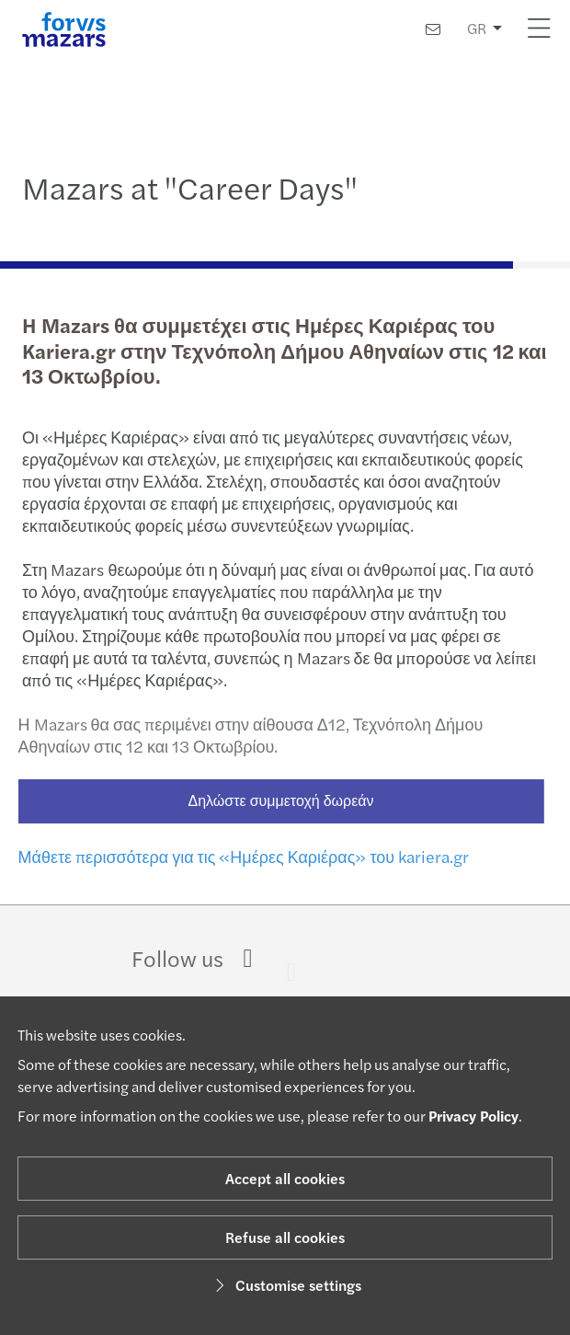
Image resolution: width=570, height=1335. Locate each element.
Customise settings (285, 1284)
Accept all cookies (285, 1178)
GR (476, 28)
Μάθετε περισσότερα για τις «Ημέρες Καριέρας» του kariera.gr (236, 856)
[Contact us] (433, 29)
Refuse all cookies (285, 1237)
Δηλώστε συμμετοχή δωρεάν (274, 800)
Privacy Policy (473, 1115)
